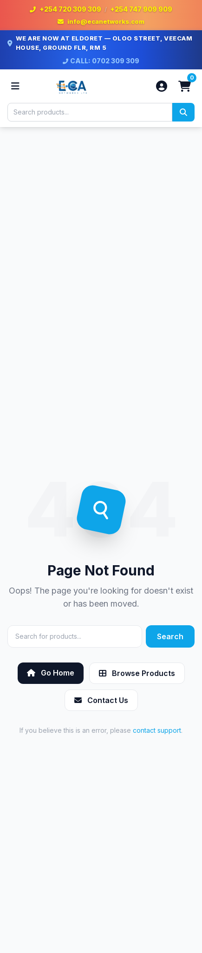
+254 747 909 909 (141, 9)
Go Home (50, 672)
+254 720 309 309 (70, 9)
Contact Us (101, 700)
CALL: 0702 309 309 (101, 61)
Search (170, 636)
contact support (157, 730)
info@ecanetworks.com (105, 21)
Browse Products (137, 673)
